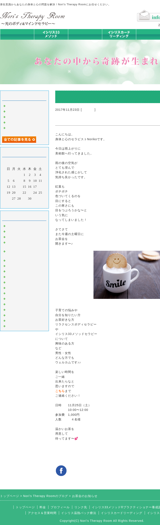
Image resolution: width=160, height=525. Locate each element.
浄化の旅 (13, 320)
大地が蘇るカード (20, 282)
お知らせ (88, 109)
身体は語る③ (16, 105)
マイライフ (14, 309)
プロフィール (60, 507)
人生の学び (14, 293)
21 (19, 192)
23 (30, 192)
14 (19, 186)
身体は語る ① (17, 116)
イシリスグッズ (18, 314)
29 (24, 198)
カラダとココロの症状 (23, 265)
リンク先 (80, 507)
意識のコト (14, 236)
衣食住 (11, 298)
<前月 (15, 204)
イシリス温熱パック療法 (25, 260)
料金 (43, 507)
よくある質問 (16, 325)
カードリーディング (21, 276)
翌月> (33, 204)
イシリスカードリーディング (121, 513)
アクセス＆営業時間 (42, 513)
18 (40, 186)
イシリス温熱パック (85, 39)
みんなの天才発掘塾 (21, 271)
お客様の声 (14, 303)
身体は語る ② (17, 111)
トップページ (17, 34)
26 (8, 198)
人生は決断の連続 (20, 122)
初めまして (14, 225)
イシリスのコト (18, 231)
